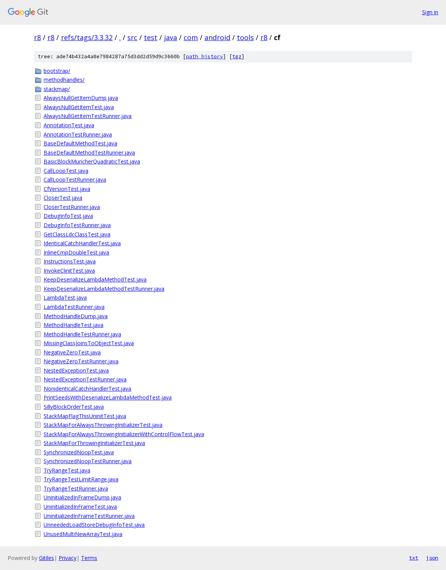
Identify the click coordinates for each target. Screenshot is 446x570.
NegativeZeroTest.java (72, 352)
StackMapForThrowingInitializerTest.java (94, 443)
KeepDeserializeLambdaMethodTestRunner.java (104, 288)
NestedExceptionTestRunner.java (85, 379)
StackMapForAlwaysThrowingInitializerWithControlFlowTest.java (124, 434)
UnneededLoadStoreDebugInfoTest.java (94, 524)
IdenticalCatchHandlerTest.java (82, 243)
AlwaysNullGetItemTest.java (79, 107)
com (191, 37)
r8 (37, 37)
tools (245, 37)
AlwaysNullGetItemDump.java (81, 97)
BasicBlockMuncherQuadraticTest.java (92, 161)
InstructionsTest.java (70, 261)
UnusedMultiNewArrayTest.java (83, 534)
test (150, 37)
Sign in (430, 12)
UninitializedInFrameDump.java (82, 497)
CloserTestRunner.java (72, 207)
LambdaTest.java (65, 297)
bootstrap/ (57, 70)
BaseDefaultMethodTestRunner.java (89, 152)
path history (204, 56)
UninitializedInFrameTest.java (80, 506)
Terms (89, 558)
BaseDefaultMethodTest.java (80, 143)
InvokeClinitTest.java (69, 270)
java (170, 37)
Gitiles (46, 558)
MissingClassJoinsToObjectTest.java (89, 343)
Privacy (67, 558)
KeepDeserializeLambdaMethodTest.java (95, 279)
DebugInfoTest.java (68, 215)
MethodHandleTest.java (73, 325)
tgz (237, 56)
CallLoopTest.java (66, 170)
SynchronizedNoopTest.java (79, 452)
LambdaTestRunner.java (74, 306)
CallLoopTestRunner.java (75, 179)
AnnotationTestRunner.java (78, 134)
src (132, 37)
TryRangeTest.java (67, 470)
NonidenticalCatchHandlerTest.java (87, 388)
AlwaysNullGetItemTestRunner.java (88, 116)
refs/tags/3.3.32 (87, 37)
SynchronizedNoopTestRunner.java (88, 461)
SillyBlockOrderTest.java (74, 406)
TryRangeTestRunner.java (76, 488)
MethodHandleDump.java (76, 316)
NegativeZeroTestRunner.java (81, 361)
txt (413, 557)
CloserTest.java (63, 197)
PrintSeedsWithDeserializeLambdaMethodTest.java (108, 397)
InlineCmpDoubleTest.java (76, 252)
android (217, 37)
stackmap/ (57, 89)
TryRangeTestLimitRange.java (81, 479)
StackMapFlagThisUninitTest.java (85, 416)
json (432, 557)
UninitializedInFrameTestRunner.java (89, 515)
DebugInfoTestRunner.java (77, 225)
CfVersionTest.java (67, 188)
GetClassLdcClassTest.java (77, 234)
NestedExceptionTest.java (76, 370)
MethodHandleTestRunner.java (82, 334)
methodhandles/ (64, 79)
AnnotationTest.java (69, 125)
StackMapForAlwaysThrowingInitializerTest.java (103, 424)
